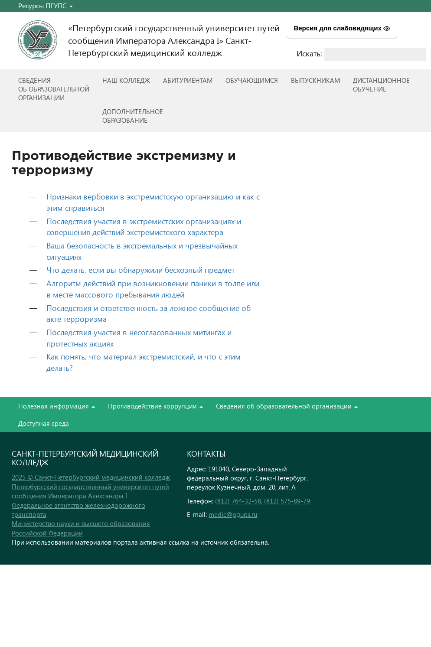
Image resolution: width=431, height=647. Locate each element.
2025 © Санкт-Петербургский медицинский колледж (91, 477)
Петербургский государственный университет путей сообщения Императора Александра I (90, 491)
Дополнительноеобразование (132, 115)
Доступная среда (43, 423)
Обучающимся (251, 80)
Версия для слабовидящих (342, 28)
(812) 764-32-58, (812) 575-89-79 (262, 501)
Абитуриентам (187, 80)
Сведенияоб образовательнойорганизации (53, 89)
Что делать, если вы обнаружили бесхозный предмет (140, 269)
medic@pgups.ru (233, 514)
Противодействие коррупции (155, 406)
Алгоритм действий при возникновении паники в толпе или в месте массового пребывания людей (152, 289)
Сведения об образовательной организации (287, 406)
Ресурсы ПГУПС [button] (45, 5)
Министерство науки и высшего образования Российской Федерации (81, 528)
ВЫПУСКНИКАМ (315, 80)
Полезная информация (56, 406)
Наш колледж (126, 80)
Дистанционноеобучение (381, 84)
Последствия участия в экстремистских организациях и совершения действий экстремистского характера (143, 227)
